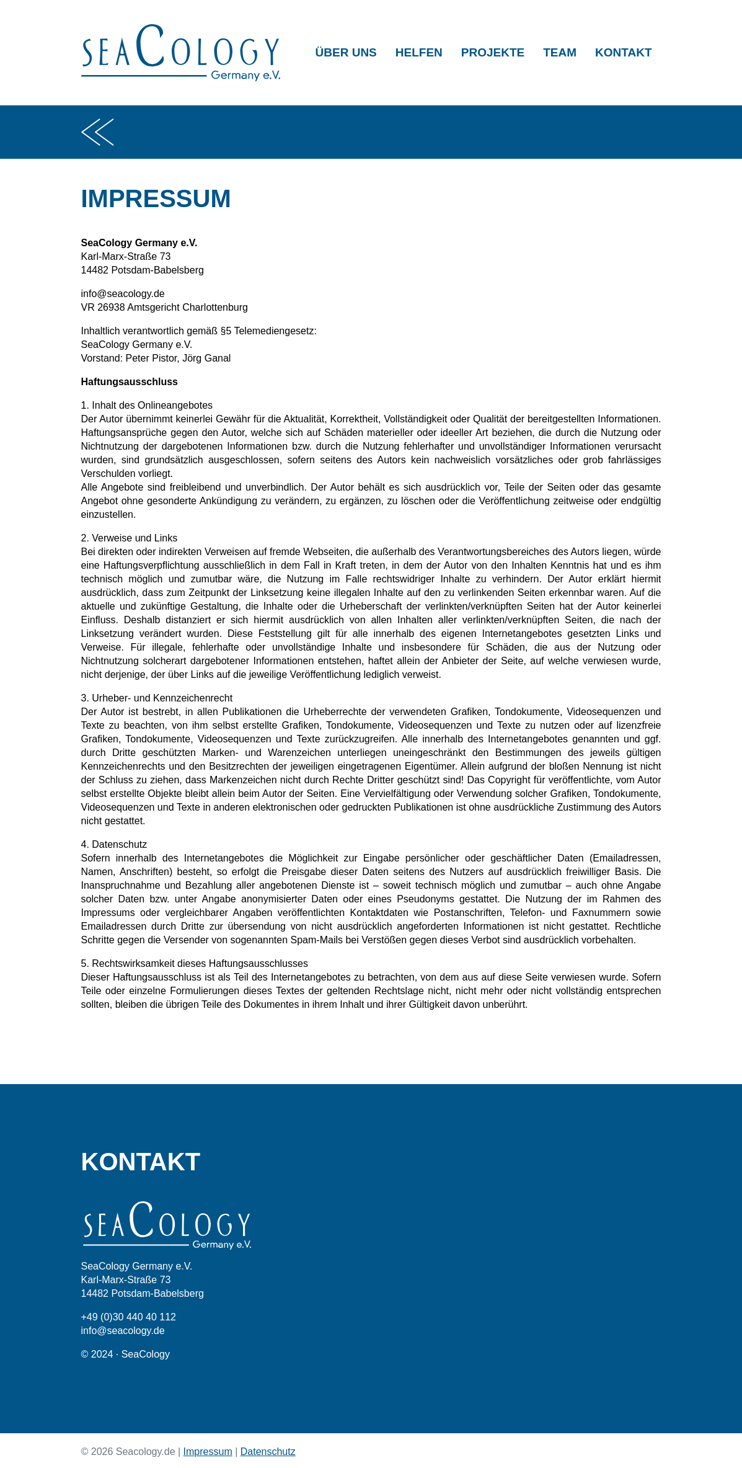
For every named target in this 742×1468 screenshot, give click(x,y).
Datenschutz (268, 1451)
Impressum (207, 1451)
